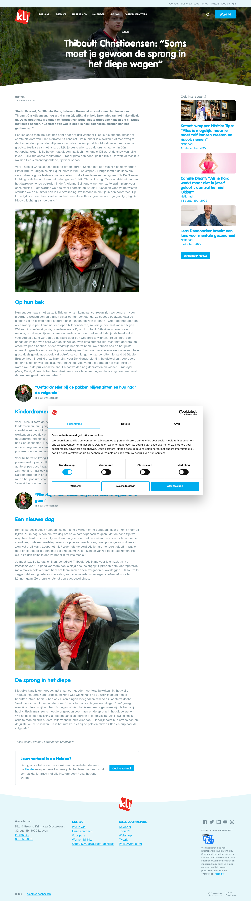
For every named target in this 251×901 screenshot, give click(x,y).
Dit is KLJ (45, 14)
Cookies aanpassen (39, 894)
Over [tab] (177, 423)
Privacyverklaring (130, 844)
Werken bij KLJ (82, 839)
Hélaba (30, 769)
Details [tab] (125, 423)
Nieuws (115, 14)
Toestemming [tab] (73, 423)
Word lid (225, 14)
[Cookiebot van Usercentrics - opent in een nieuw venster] (184, 412)
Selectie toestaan (125, 486)
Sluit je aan (79, 14)
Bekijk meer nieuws (195, 256)
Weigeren (76, 486)
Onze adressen (82, 831)
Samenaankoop (190, 3)
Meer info (220, 873)
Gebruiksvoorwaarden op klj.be (93, 844)
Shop (205, 3)
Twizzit (215, 3)
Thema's (61, 14)
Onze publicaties (136, 14)
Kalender (98, 14)
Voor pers (78, 835)
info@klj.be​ (22, 835)
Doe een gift (228, 3)
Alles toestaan (175, 486)
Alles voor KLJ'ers (133, 822)
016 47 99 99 (24, 839)
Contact (173, 3)
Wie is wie (79, 827)
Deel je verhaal (121, 768)
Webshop (125, 835)
